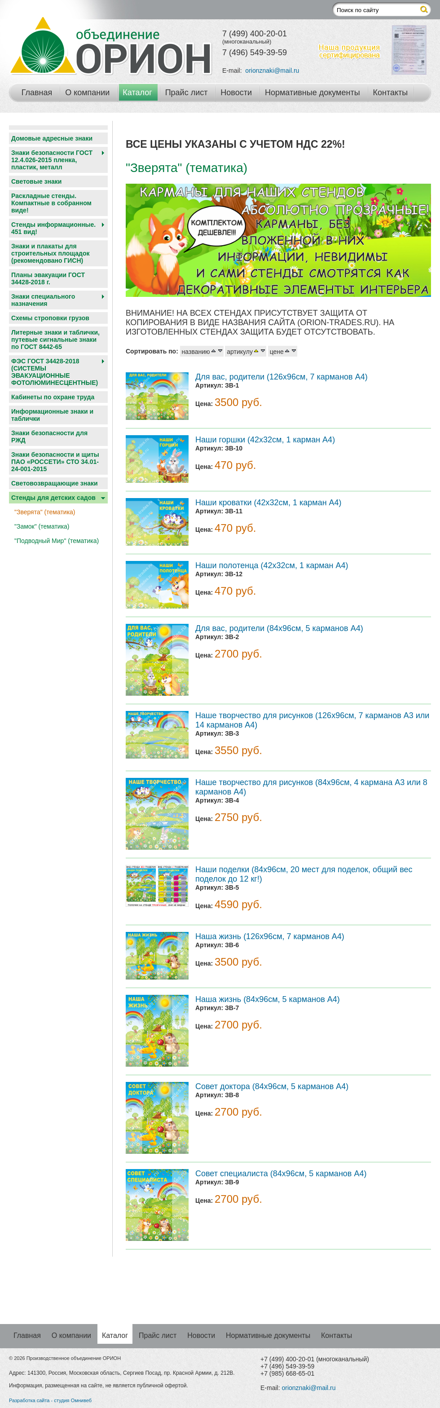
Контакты (390, 92)
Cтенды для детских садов (53, 497)
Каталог (137, 92)
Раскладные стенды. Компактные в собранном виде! (51, 203)
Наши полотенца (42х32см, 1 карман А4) (271, 565)
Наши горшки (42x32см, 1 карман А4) (265, 439)
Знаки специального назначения (43, 300)
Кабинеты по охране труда (52, 397)
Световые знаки (36, 181)
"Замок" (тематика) (42, 526)
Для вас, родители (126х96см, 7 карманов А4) (281, 376)
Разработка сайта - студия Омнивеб (50, 1400)
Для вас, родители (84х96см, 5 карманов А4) (279, 628)
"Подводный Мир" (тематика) (56, 540)
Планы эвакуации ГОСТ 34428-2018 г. (48, 278)
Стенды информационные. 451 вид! (53, 228)
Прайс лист (186, 92)
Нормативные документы (312, 92)
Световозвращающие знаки (54, 483)
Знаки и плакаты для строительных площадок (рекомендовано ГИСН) (50, 253)
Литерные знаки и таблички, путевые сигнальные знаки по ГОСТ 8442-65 (55, 339)
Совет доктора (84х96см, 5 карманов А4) (271, 1086)
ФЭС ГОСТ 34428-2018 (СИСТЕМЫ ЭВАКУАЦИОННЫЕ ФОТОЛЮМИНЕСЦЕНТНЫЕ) (54, 372)
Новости (236, 92)
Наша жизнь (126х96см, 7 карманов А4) (269, 936)
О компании (87, 92)
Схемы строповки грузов (50, 318)
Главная (37, 92)
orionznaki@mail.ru (272, 70)
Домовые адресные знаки (51, 138)
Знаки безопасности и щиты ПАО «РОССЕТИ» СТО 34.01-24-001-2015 (55, 461)
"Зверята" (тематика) (44, 512)
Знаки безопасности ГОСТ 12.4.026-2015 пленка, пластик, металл (51, 160)
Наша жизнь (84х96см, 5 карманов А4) (267, 999)
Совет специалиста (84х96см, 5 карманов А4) (280, 1173)
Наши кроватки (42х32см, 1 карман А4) (268, 502)
